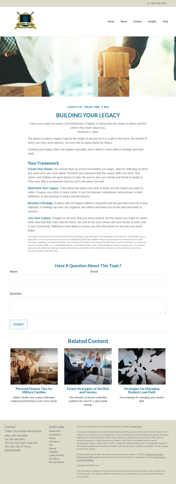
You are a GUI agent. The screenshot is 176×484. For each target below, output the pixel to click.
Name (13, 271)
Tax (51, 445)
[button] (123, 21)
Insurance (54, 441)
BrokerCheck (136, 427)
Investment (55, 434)
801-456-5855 (157, 3)
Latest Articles (56, 455)
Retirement (55, 431)
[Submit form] (19, 324)
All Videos (54, 458)
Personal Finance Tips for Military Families (34, 390)
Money (52, 448)
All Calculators (56, 462)
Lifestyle (53, 451)
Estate (52, 438)
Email (94, 271)
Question (16, 293)
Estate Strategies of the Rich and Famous (88, 390)
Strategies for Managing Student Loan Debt (142, 390)
